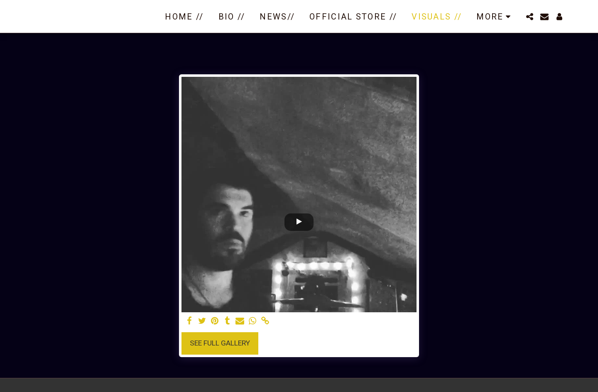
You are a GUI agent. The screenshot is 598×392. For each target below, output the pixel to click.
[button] (529, 16)
